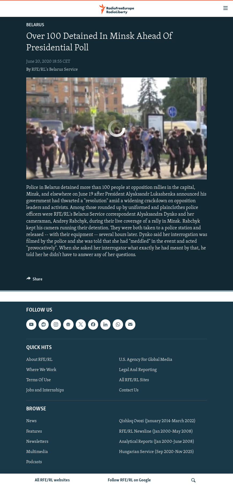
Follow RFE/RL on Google (129, 480)
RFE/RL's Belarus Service (55, 70)
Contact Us (129, 390)
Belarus (35, 25)
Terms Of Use (38, 380)
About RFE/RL (39, 360)
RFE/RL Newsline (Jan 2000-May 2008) (156, 431)
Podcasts (34, 462)
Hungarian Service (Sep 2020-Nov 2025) (156, 451)
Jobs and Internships (45, 390)
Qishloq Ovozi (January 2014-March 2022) (157, 421)
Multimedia (37, 451)
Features (34, 431)
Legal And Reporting (138, 370)
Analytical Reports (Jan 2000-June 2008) (156, 441)
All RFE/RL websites (52, 480)
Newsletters (37, 441)
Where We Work (41, 370)
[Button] (34, 280)
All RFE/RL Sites (134, 380)
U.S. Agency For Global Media (145, 360)
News (31, 421)
